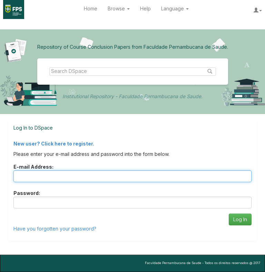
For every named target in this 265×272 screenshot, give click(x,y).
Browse (119, 8)
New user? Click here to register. (53, 144)
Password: (26, 193)
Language (175, 8)
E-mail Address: (33, 167)
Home (90, 8)
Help (145, 8)
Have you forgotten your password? (54, 229)
